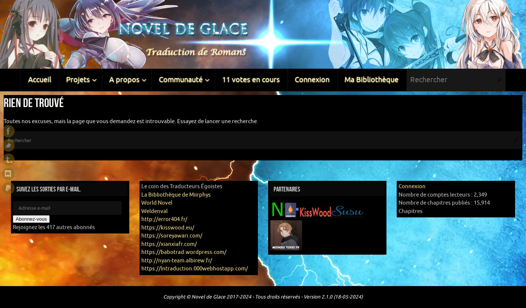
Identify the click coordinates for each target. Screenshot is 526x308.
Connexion (412, 186)
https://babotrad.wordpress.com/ (183, 252)
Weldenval (154, 211)
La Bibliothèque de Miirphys (176, 194)
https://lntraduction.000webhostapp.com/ (194, 268)
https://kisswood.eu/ (167, 227)
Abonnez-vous (31, 219)
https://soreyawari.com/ (171, 235)
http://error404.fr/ (164, 219)
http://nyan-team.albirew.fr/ (176, 260)
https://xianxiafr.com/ (169, 244)
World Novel (156, 202)
